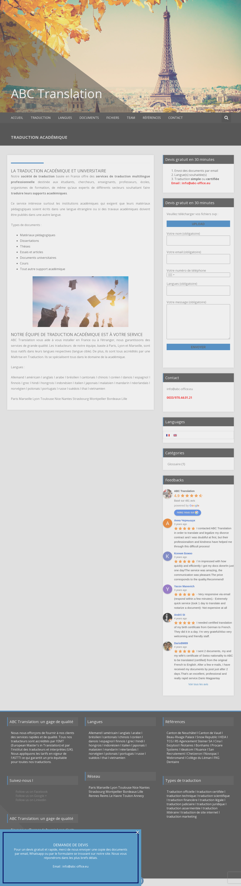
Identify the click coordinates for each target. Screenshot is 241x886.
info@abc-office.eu (75, 866)
